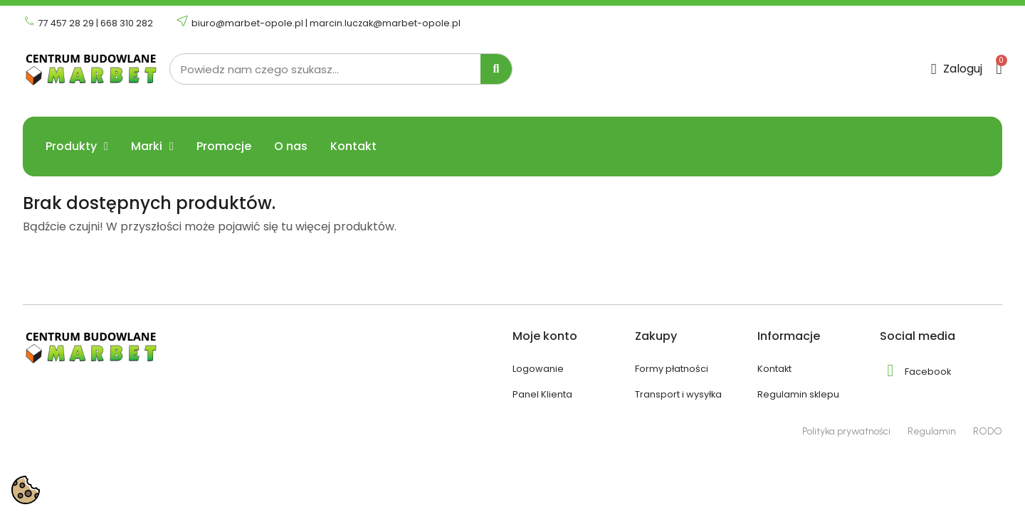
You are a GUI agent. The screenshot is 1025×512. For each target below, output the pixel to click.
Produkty (77, 146)
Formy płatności (671, 369)
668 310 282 (126, 23)
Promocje (223, 146)
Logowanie (538, 369)
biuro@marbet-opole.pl (247, 23)
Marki (152, 146)
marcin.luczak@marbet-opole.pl (385, 23)
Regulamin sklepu (798, 394)
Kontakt (353, 146)
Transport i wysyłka (678, 394)
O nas (291, 146)
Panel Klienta (542, 394)
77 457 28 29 (66, 23)
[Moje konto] (957, 69)
